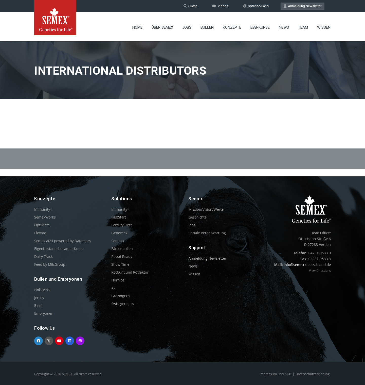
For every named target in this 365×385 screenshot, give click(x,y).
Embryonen (43, 313)
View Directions (320, 271)
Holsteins (42, 289)
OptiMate (42, 225)
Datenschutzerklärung (313, 374)
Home (137, 26)
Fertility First (121, 225)
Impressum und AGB (275, 374)
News (284, 26)
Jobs (186, 26)
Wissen (324, 26)
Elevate (40, 232)
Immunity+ (43, 209)
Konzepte (232, 26)
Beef (38, 305)
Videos (220, 6)
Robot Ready (121, 256)
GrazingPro (120, 295)
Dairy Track (43, 256)
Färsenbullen (122, 248)
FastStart (118, 217)
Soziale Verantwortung (207, 232)
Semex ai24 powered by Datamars (62, 240)
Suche (190, 6)
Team (303, 26)
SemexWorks (45, 217)
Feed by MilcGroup (49, 264)
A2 (113, 288)
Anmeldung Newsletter (302, 6)
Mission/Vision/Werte (206, 209)
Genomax (119, 232)
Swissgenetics (122, 303)
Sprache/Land (256, 6)
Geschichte (197, 217)
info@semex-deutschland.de (307, 264)
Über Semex (162, 26)
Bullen (207, 26)
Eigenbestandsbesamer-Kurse (58, 248)
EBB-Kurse (260, 26)
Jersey (39, 297)
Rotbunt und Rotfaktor (130, 272)
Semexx (117, 240)
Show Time (120, 264)
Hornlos (117, 280)
